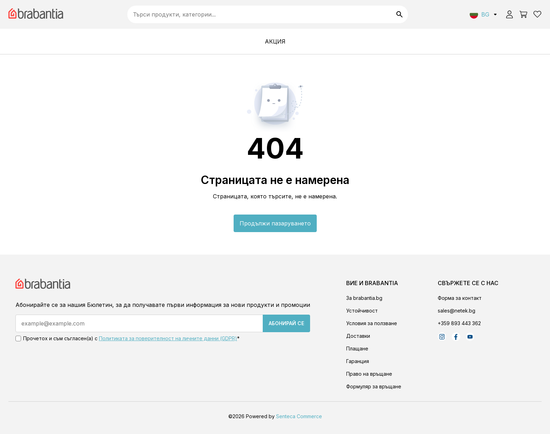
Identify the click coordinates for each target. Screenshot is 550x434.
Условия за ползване (371, 323)
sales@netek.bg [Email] (456, 311)
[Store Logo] (43, 288)
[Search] (399, 14)
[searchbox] (267, 14)
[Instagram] (442, 337)
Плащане (357, 348)
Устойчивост (362, 311)
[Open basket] (523, 14)
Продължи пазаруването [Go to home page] (275, 223)
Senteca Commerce (299, 416)
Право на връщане (369, 374)
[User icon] (509, 14)
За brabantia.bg (364, 298)
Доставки (358, 336)
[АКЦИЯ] (275, 41)
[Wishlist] (537, 14)
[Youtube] (470, 337)
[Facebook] (456, 337)
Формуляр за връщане (373, 386)
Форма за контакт (460, 298)
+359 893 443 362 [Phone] (459, 323)
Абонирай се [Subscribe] (286, 323)
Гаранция (357, 361)
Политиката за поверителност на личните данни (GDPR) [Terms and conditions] (168, 338)
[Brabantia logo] (36, 14)
